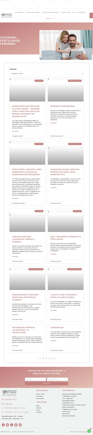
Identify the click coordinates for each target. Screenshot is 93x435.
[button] (32, 4)
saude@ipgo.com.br (10, 399)
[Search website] (55, 18)
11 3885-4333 (8, 404)
